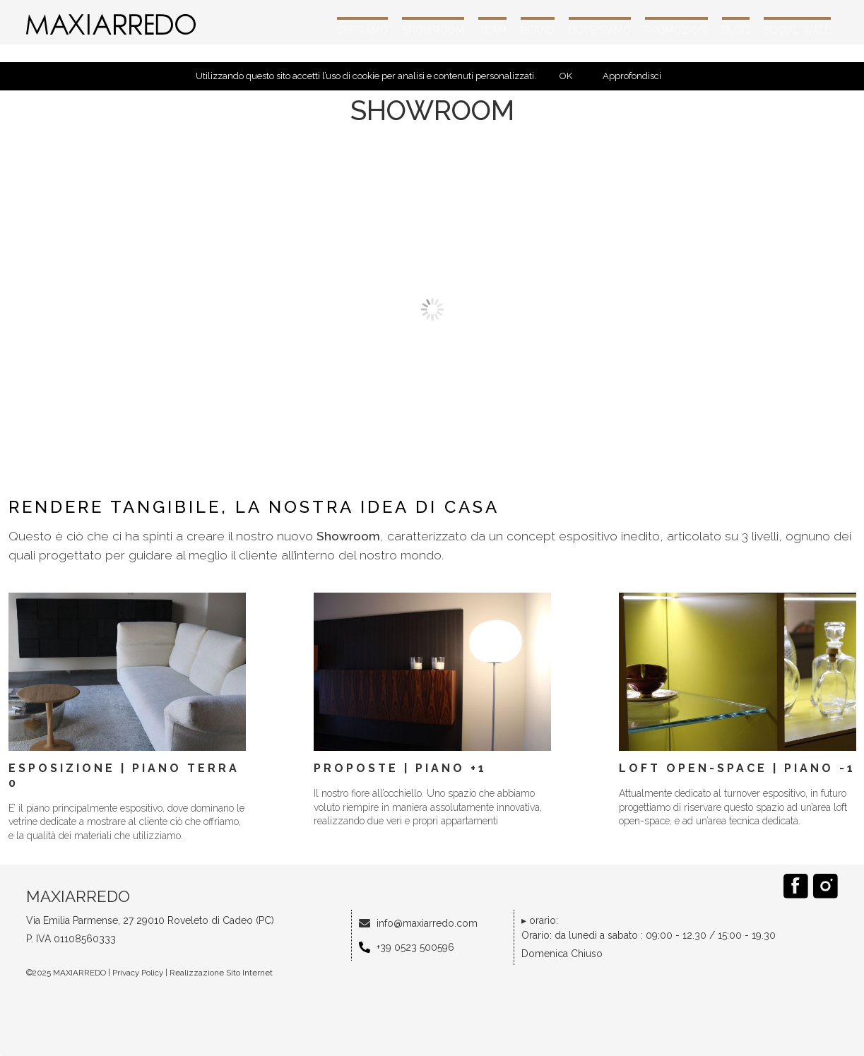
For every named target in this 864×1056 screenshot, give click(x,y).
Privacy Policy (137, 973)
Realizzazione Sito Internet (221, 973)
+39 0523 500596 (415, 947)
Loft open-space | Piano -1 (737, 768)
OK (566, 76)
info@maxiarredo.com (427, 923)
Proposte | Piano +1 (400, 768)
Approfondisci (632, 76)
